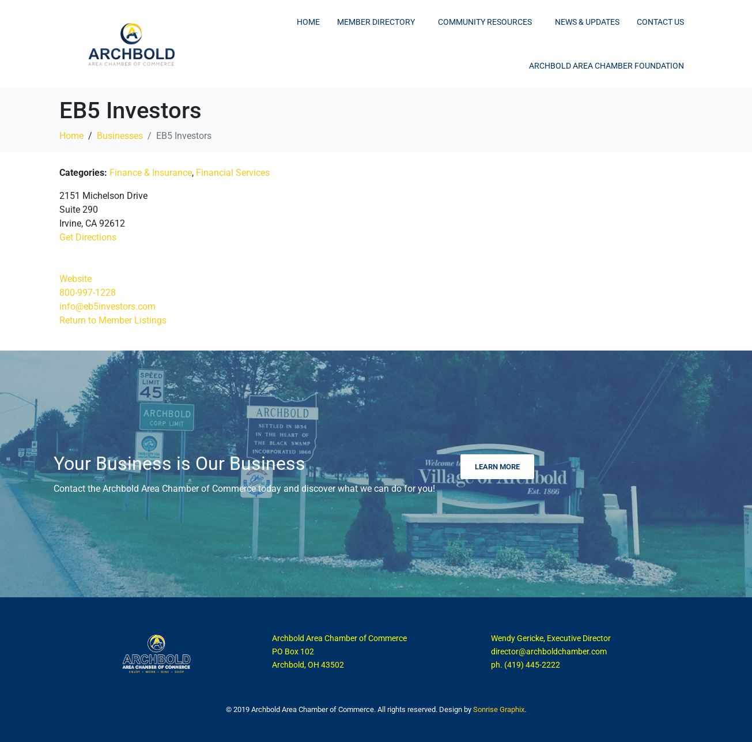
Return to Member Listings (113, 320)
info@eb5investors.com (107, 306)
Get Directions (87, 237)
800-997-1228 (87, 292)
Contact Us (660, 22)
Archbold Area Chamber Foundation (606, 65)
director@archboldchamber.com (549, 651)
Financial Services (233, 172)
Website (75, 278)
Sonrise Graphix (498, 709)
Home (308, 22)
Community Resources (485, 22)
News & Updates (587, 22)
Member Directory (376, 22)
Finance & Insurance (150, 172)
